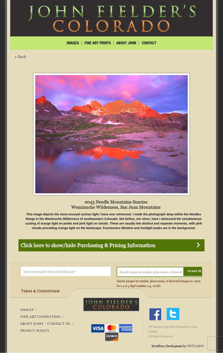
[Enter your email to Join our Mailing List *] (65, 271)
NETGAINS (195, 346)
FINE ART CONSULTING (40, 317)
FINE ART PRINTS (97, 43)
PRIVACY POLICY (34, 331)
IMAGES (73, 43)
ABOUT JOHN (31, 324)
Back (20, 57)
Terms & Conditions (40, 291)
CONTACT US (58, 324)
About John (126, 43)
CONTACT (149, 43)
